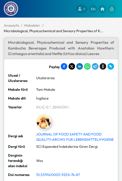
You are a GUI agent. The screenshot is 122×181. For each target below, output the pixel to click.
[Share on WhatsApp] (87, 66)
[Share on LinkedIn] (79, 66)
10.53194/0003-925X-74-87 (58, 174)
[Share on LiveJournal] (110, 66)
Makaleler (32, 25)
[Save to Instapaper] (103, 66)
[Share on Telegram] (95, 66)
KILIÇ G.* (43, 107)
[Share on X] (72, 66)
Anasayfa (11, 25)
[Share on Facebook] (64, 66)
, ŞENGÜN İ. (60, 107)
